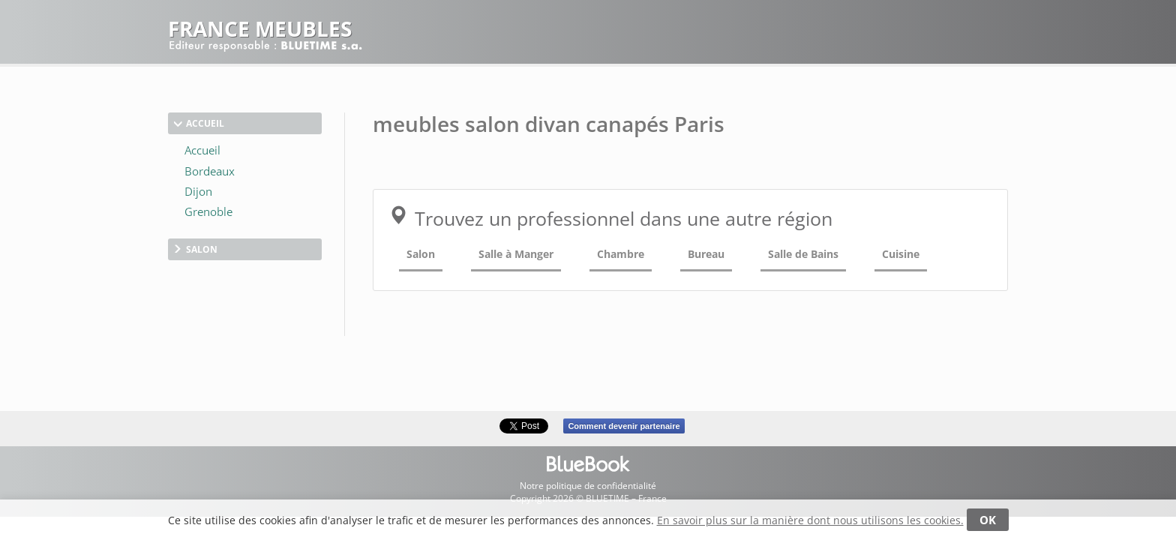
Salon (420, 254)
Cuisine (901, 254)
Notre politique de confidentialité (588, 485)
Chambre (620, 254)
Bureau (706, 254)
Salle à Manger (516, 254)
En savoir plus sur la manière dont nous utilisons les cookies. (810, 520)
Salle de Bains (803, 254)
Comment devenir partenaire (624, 426)
